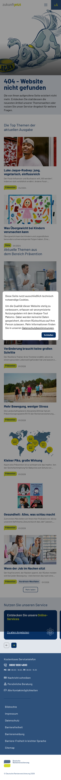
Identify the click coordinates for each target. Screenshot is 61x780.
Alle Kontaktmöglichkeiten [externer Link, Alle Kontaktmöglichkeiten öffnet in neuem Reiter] (21, 690)
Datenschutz (12, 720)
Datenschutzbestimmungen (38, 230)
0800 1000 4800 (15, 665)
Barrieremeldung (14, 734)
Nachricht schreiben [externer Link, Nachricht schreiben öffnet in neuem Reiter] (17, 677)
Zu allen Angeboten (18, 632)
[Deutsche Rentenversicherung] (30, 763)
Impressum (11, 713)
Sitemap (10, 747)
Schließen (48, 237)
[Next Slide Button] (14, 645)
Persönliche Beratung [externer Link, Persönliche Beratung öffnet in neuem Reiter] (18, 684)
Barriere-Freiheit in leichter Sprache (25, 740)
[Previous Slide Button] (6, 645)
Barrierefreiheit (14, 727)
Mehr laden (30, 589)
